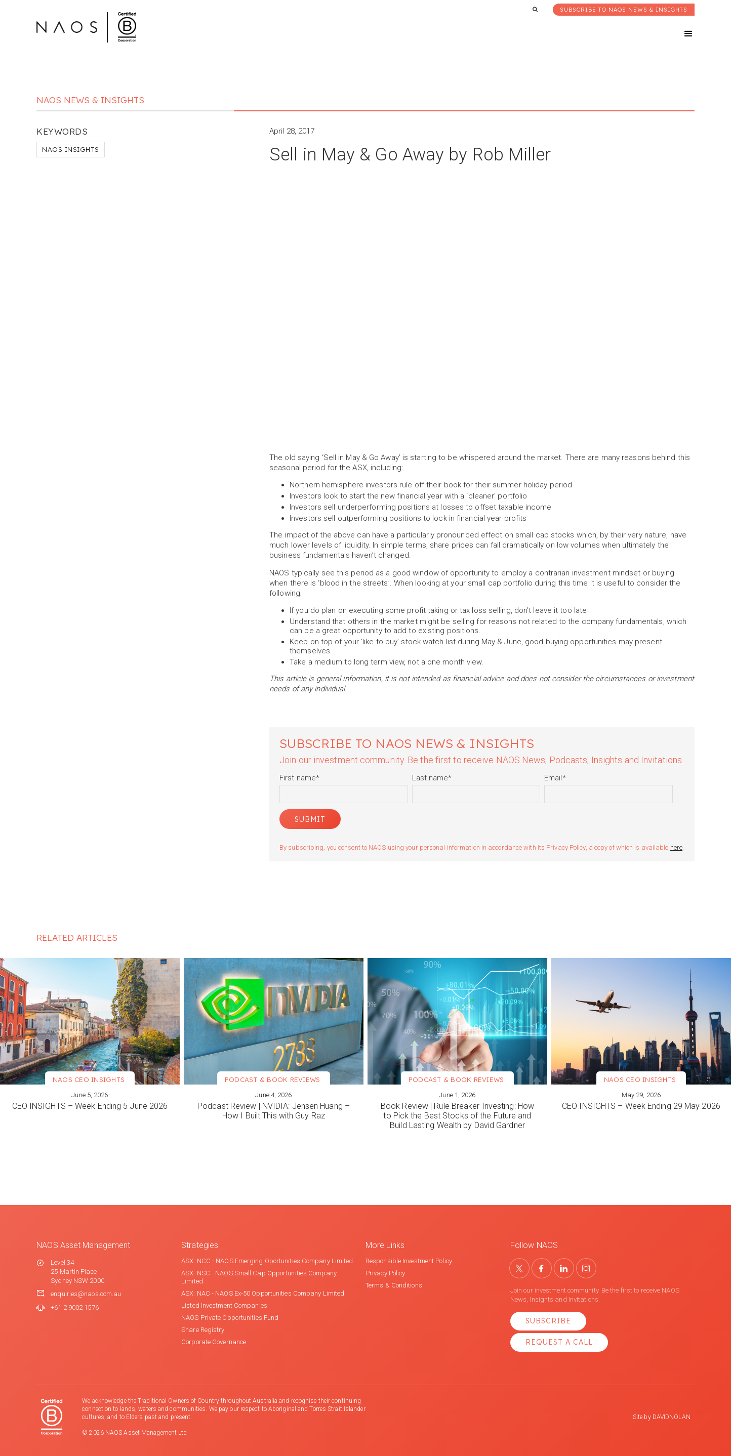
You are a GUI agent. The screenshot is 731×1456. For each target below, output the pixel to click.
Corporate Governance (213, 1342)
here (676, 847)
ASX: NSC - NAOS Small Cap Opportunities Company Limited (259, 1277)
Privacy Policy (385, 1273)
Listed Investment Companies (224, 1305)
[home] (86, 27)
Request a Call (559, 1342)
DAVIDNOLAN (672, 1417)
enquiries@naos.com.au (86, 1294)
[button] (679, 34)
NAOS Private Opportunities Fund (229, 1317)
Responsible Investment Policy (409, 1261)
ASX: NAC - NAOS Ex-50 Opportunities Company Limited (262, 1293)
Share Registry (202, 1330)
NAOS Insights (70, 149)
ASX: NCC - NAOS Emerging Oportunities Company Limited (267, 1261)
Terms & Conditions (394, 1285)
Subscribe (548, 1320)
